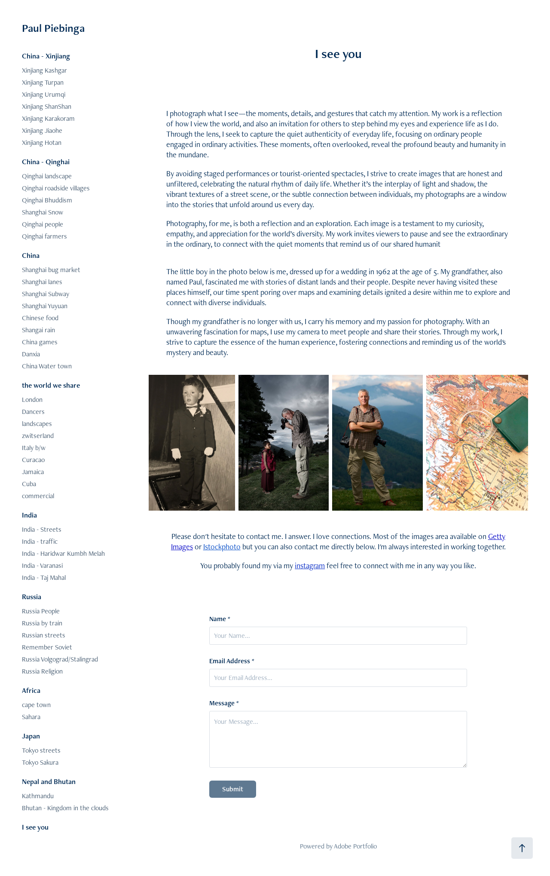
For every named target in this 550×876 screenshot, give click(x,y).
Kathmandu (38, 795)
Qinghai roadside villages (56, 188)
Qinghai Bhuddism (47, 200)
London (32, 399)
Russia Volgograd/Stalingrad (60, 659)
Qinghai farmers (44, 236)
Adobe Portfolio (355, 846)
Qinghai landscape (47, 176)
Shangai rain (38, 329)
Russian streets (43, 635)
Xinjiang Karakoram (48, 118)
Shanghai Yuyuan (44, 305)
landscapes (37, 423)
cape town (36, 704)
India (29, 515)
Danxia (31, 353)
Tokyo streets (41, 750)
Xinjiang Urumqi (43, 94)
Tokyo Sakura (40, 762)
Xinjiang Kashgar (44, 70)
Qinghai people (42, 224)
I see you (35, 827)
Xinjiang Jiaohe (42, 130)
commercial (38, 495)
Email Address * (231, 661)
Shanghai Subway (45, 293)
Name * (219, 619)
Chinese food (40, 317)
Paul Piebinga (53, 28)
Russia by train (42, 623)
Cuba (29, 483)
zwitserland (38, 435)
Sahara (31, 716)
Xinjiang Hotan (41, 142)
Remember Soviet (47, 647)
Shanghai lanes (42, 281)
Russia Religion (42, 671)
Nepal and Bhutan (49, 781)
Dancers (33, 411)
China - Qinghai (46, 161)
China (31, 255)
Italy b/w (34, 447)
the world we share (51, 385)
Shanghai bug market (51, 269)
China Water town (47, 366)
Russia (31, 596)
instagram (310, 565)
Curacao (33, 459)
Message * (224, 703)
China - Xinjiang (46, 56)
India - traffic (40, 541)
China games (40, 341)
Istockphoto (222, 546)
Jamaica (33, 471)
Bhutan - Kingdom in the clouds (65, 807)
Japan (31, 736)
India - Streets (41, 529)
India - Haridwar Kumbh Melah (63, 553)
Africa (31, 690)
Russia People (41, 611)
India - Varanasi (42, 565)
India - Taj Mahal (44, 577)
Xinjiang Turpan (43, 82)
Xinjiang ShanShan (46, 106)
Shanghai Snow (42, 212)
